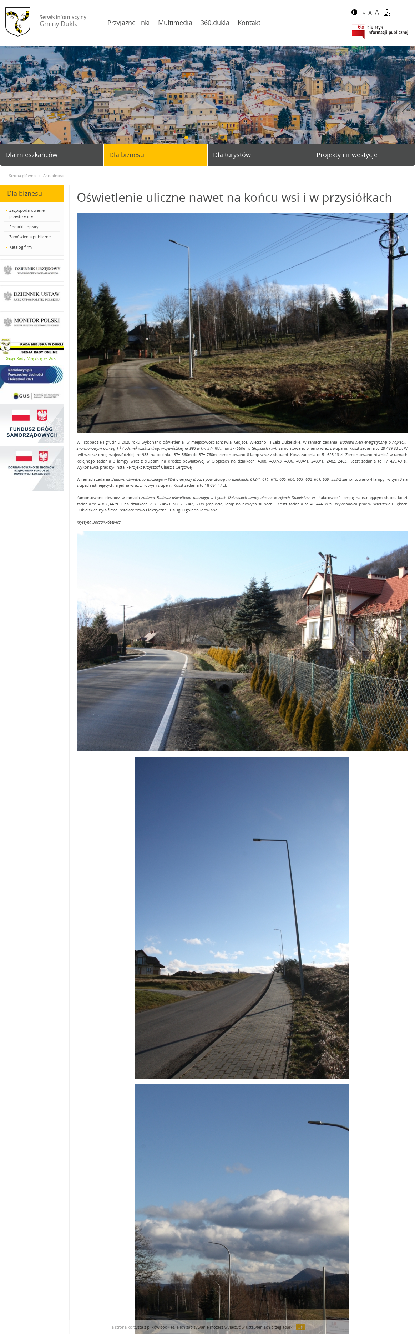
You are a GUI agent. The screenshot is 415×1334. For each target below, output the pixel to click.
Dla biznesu (126, 154)
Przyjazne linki (128, 22)
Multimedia (175, 22)
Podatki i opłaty (24, 226)
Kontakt (249, 22)
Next (406, 103)
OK (300, 1327)
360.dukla (215, 22)
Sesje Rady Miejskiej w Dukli (32, 358)
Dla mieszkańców (31, 154)
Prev (8, 103)
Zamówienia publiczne (30, 236)
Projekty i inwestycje (347, 154)
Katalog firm (20, 247)
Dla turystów (232, 154)
